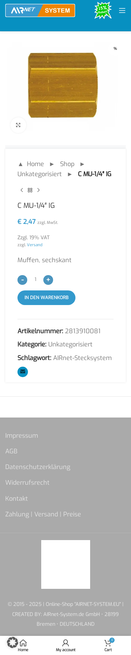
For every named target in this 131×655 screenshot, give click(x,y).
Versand (35, 245)
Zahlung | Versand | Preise (43, 514)
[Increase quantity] (48, 279)
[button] (12, 642)
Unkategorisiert (39, 174)
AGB (11, 451)
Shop (67, 164)
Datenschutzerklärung (37, 467)
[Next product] (38, 190)
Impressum (21, 435)
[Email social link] (22, 372)
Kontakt (16, 498)
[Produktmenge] (35, 279)
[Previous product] (21, 190)
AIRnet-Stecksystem (82, 358)
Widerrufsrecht (27, 482)
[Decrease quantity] (22, 279)
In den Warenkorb (46, 298)
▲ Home (30, 164)
